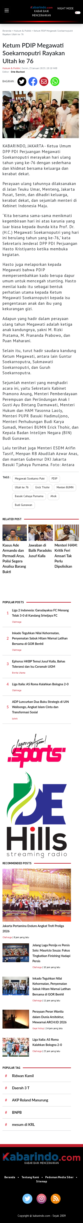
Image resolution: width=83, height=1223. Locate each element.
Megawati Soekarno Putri (30, 478)
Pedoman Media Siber (59, 1177)
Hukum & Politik (22, 30)
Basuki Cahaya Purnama (29, 496)
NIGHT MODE (65, 8)
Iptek (15, 718)
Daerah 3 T (20, 1088)
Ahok (53, 496)
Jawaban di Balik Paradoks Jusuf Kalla (40, 550)
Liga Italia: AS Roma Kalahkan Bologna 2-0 (40, 684)
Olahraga (16, 621)
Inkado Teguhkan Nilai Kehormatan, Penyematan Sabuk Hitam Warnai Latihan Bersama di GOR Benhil (40, 638)
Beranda (6, 30)
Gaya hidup (38, 1028)
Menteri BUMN (65, 487)
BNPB (17, 1112)
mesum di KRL (23, 1124)
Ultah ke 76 (21, 487)
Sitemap (41, 1181)
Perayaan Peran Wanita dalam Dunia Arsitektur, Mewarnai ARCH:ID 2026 (49, 1017)
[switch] (78, 12)
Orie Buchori (18, 71)
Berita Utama (18, 672)
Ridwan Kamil (23, 1076)
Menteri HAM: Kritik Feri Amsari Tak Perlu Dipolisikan (66, 555)
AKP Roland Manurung (30, 1100)
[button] (6, 10)
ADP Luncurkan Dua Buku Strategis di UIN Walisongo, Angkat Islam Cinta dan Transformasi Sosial (40, 707)
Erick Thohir (42, 487)
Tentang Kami (30, 1177)
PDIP (54, 478)
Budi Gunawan (23, 505)
